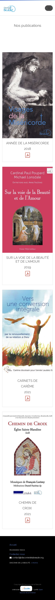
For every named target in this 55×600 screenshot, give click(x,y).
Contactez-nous (17, 554)
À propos (34, 563)
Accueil (13, 545)
